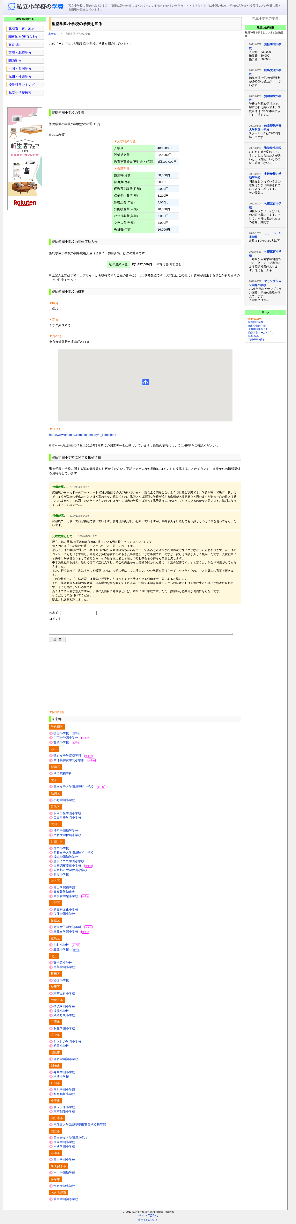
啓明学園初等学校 (65, 1061)
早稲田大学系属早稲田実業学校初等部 (79, 1127)
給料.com (253, 336)
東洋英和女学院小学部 (74, 762)
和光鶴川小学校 (64, 1096)
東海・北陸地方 (19, 52)
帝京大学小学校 (64, 1188)
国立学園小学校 (64, 1144)
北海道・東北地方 (21, 28)
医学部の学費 (255, 322)
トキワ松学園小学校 (67, 815)
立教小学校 (66, 952)
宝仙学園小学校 (64, 916)
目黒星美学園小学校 (67, 820)
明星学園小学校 (64, 1031)
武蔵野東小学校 (64, 1017)
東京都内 (53, 33)
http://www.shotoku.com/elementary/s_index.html (82, 434)
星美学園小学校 (64, 969)
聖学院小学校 (62, 965)
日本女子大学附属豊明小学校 (79, 789)
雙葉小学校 (66, 744)
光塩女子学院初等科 (72, 929)
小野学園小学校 (64, 802)
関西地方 (15, 60)
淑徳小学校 (61, 982)
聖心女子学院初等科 (72, 758)
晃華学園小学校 (64, 1074)
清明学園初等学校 (65, 833)
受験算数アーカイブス (260, 332)
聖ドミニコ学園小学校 (68, 863)
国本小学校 (61, 850)
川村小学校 (66, 947)
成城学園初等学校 (65, 859)
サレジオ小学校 (64, 1109)
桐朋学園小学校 (64, 1149)
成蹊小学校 (61, 1013)
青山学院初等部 (64, 890)
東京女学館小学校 (71, 898)
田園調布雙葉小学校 (72, 868)
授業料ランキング (21, 84)
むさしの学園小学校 (67, 1044)
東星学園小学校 (64, 1162)
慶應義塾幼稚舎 (64, 894)
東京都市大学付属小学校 (70, 872)
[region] (145, 77)
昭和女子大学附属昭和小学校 (73, 855)
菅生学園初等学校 (65, 1201)
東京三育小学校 (64, 996)
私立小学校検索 (19, 92)
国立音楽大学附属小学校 (70, 1140)
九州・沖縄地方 (19, 76)
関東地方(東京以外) (22, 36)
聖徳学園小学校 (64, 1009)
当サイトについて (148, 1222)
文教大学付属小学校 (67, 837)
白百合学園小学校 (71, 740)
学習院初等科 (62, 776)
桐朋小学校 (61, 1079)
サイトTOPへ (148, 1218)
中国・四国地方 (19, 68)
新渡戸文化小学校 (65, 912)
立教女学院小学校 (71, 934)
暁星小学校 (66, 735)
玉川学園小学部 (64, 1092)
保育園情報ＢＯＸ (258, 329)
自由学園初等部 (64, 1175)
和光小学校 (61, 876)
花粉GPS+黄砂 (256, 339)
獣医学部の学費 (257, 325)
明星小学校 (61, 1048)
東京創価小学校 (64, 1114)
